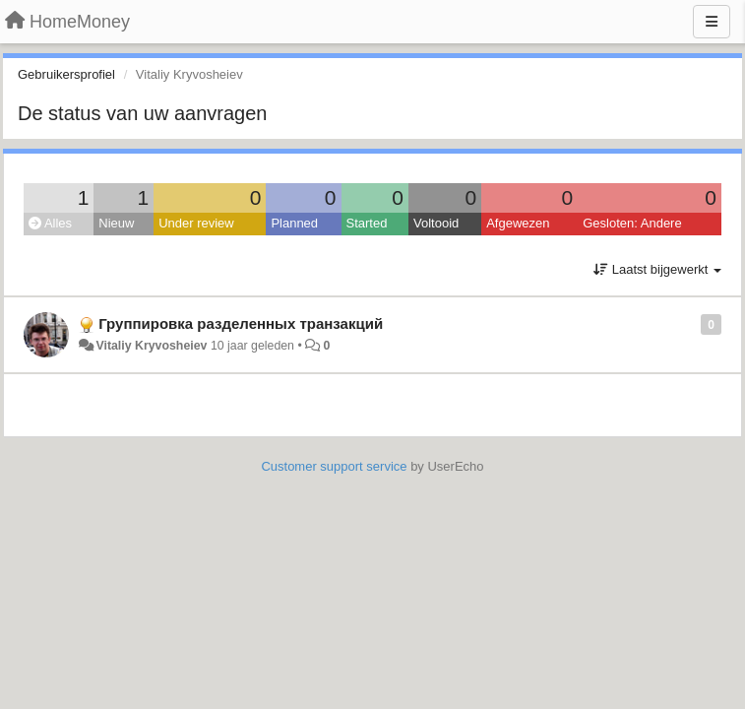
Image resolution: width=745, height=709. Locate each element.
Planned (294, 223)
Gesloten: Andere (632, 223)
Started (367, 223)
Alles (50, 223)
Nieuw (116, 223)
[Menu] (711, 21)
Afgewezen (517, 223)
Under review (196, 223)
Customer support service (333, 466)
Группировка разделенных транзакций (240, 323)
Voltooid (436, 223)
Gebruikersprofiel (66, 74)
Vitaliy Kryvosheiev (151, 346)
